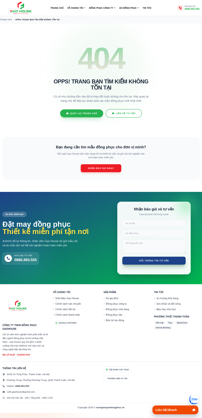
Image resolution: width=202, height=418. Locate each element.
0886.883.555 (22, 391)
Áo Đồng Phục (129, 8)
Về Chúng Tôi (76, 8)
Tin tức (147, 8)
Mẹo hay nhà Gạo (166, 314)
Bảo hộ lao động (115, 325)
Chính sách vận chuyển (68, 309)
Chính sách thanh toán (67, 320)
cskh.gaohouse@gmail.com (21, 397)
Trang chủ (57, 8)
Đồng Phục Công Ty (102, 8)
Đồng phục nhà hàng (117, 314)
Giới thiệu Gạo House (67, 303)
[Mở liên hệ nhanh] (193, 399)
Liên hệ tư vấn (123, 113)
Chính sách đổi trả (65, 314)
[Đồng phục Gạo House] (20, 8)
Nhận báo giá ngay (101, 168)
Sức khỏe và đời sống (168, 309)
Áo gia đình (112, 303)
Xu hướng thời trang (167, 303)
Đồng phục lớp (114, 320)
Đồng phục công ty (116, 309)
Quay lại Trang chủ (81, 113)
